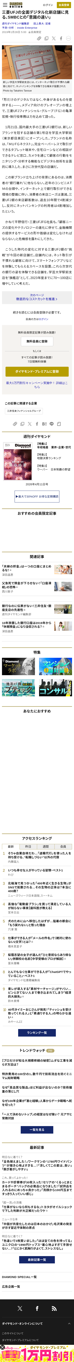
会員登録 (64, 5)
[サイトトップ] (14, 5)
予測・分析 (8, 27)
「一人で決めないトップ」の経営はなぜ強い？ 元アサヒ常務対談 (37, 1116)
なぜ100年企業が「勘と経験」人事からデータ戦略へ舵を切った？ (37, 1103)
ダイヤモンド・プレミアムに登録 (37, 371)
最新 (11, 846)
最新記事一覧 (37, 1259)
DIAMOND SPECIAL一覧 (19, 1277)
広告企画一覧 (11, 1286)
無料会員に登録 (37, 341)
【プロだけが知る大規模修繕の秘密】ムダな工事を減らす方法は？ (37, 1062)
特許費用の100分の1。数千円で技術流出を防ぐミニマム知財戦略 (37, 1076)
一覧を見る (37, 1129)
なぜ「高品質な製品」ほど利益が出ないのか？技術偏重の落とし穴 (37, 1089)
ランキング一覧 (37, 1032)
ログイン (48, 5)
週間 (46, 846)
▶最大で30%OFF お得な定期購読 (37, 496)
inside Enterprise (27, 27)
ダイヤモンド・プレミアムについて (20, 1340)
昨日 (28, 846)
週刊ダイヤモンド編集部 (16, 23)
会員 (63, 846)
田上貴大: (42, 23)
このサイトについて (12, 1333)
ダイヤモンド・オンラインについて (22, 1323)
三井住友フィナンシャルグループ (24, 411)
